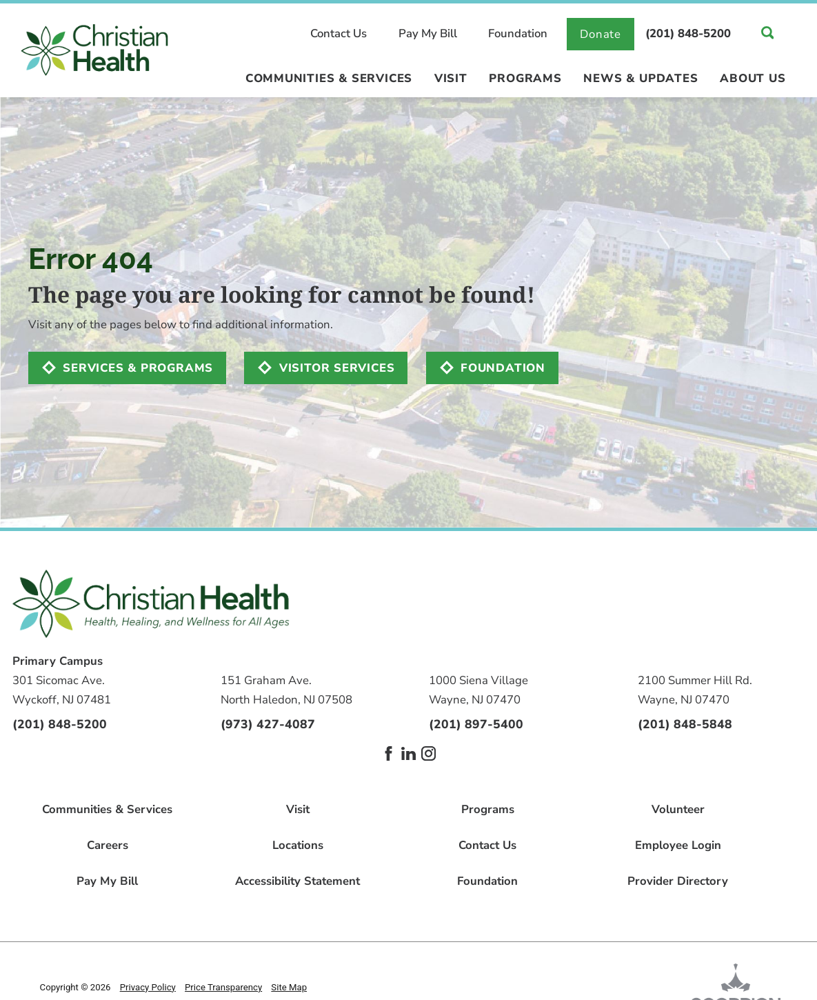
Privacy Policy (148, 987)
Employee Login (678, 846)
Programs (525, 79)
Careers (107, 846)
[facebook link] (388, 753)
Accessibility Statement (297, 882)
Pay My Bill (428, 34)
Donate (600, 34)
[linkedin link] (408, 753)
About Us (752, 79)
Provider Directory (677, 882)
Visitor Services (337, 368)
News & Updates (640, 79)
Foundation (517, 34)
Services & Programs (138, 368)
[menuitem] (328, 85)
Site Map (289, 987)
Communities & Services (328, 79)
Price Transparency (223, 987)
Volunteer (678, 810)
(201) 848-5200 (688, 34)
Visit (450, 79)
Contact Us (338, 34)
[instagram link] (428, 753)
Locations (297, 846)
